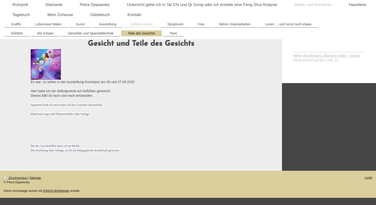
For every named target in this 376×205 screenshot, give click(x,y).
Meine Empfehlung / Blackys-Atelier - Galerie (327, 55)
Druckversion (16, 178)
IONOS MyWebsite (56, 191)
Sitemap (35, 178)
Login (368, 177)
